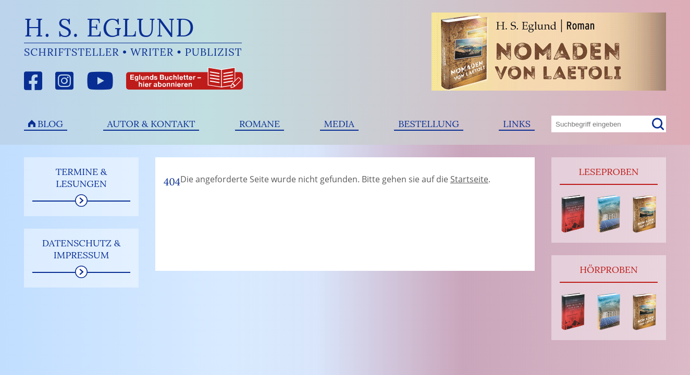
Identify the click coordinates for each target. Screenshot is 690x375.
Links (517, 124)
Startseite (469, 179)
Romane (259, 124)
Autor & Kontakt (151, 124)
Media (339, 124)
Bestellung (428, 124)
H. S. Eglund (109, 27)
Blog (50, 124)
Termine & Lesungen (81, 178)
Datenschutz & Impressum (81, 249)
